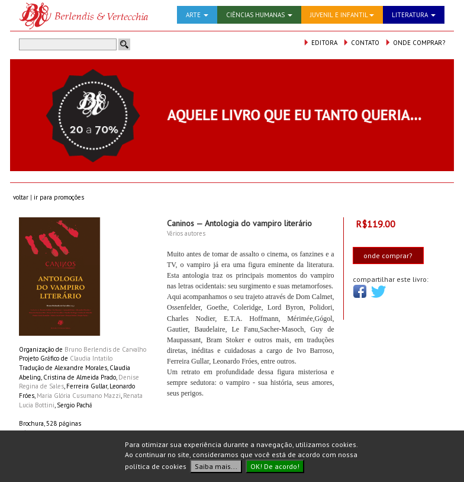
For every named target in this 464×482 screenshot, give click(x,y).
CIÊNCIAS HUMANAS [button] (259, 15)
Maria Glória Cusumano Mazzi (79, 395)
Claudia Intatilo (91, 358)
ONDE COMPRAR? (415, 42)
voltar (20, 197)
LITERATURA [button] (414, 15)
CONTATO (361, 42)
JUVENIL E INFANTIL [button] (342, 15)
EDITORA (320, 42)
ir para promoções (59, 197)
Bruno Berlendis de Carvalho (105, 349)
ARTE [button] (197, 15)
